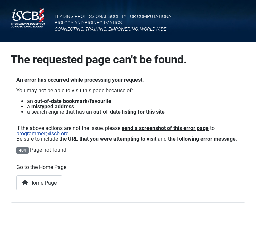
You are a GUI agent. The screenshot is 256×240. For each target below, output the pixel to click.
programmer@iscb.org (42, 133)
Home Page (39, 183)
